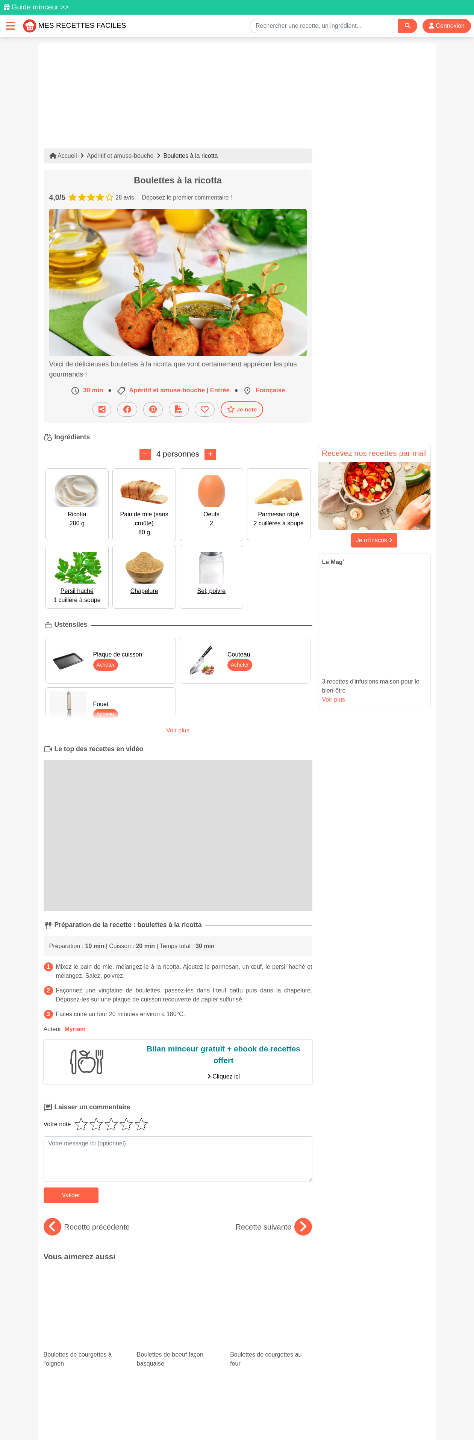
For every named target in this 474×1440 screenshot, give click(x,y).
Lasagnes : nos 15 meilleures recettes (83, 1323)
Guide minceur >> (40, 7)
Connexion (447, 26)
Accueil (63, 156)
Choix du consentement (243, 1418)
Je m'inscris (374, 540)
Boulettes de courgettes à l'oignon (85, 1288)
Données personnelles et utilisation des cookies (102, 1410)
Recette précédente (87, 1227)
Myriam (75, 1029)
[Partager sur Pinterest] (153, 409)
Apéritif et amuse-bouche (120, 156)
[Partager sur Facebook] (127, 409)
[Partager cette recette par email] (101, 409)
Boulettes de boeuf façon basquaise (178, 1288)
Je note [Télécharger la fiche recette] (242, 409)
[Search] (407, 25)
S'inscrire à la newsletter (310, 1418)
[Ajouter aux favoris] (205, 409)
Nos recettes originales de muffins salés (178, 1330)
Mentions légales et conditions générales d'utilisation (229, 1410)
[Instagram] (266, 1396)
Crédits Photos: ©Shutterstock (170, 1418)
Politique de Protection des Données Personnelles (359, 1410)
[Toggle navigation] (10, 26)
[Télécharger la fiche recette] (179, 409)
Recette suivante (274, 1227)
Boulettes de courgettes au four (271, 1288)
